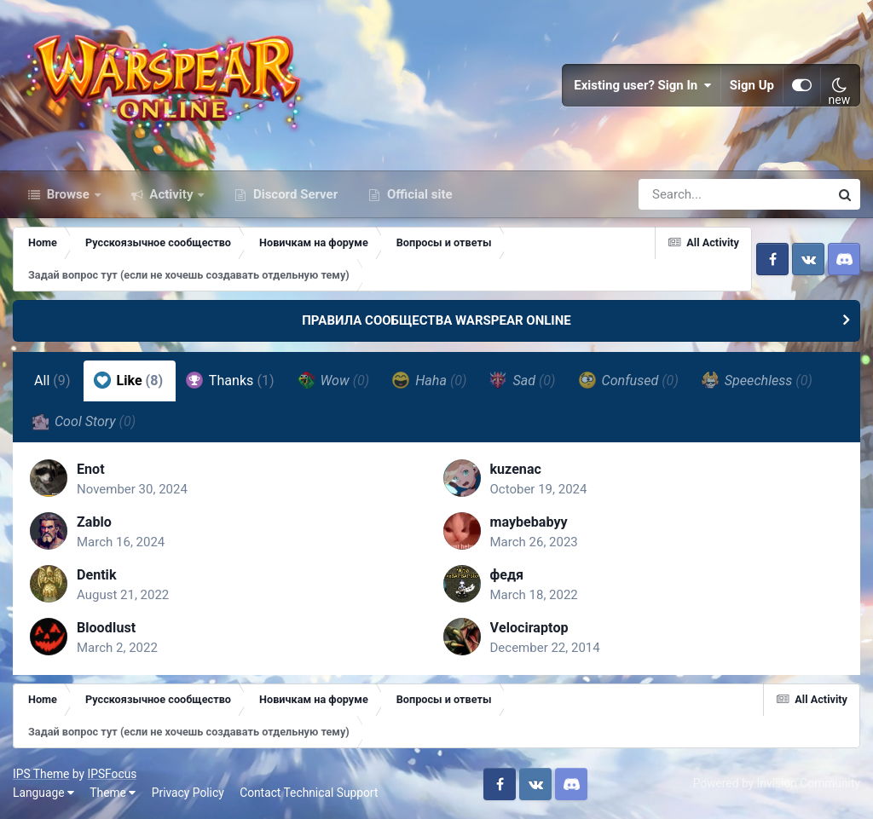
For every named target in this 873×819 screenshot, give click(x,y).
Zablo (94, 522)
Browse (68, 194)
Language (43, 792)
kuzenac (515, 469)
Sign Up (752, 85)
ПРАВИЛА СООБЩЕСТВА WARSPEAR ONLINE (436, 320)
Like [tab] (129, 380)
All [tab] (52, 380)
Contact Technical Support (309, 792)
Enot (91, 469)
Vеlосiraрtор (529, 628)
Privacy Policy (188, 792)
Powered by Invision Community (776, 783)
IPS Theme (41, 774)
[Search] (685, 194)
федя (507, 575)
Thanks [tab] (230, 380)
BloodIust (106, 628)
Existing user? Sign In (643, 85)
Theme (113, 792)
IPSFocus (111, 774)
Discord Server (294, 194)
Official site (418, 194)
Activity (172, 194)
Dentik (96, 575)
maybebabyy (529, 522)
